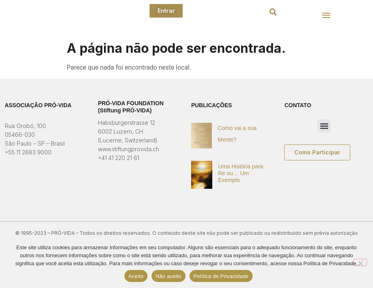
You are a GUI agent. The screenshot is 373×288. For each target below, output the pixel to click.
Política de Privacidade (221, 276)
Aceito (136, 276)
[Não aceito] (360, 262)
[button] (273, 12)
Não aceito (169, 276)
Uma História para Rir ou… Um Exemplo (240, 173)
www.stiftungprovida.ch (128, 149)
